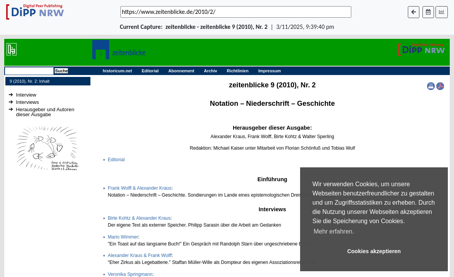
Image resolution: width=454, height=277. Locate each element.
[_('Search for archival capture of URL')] (235, 12)
